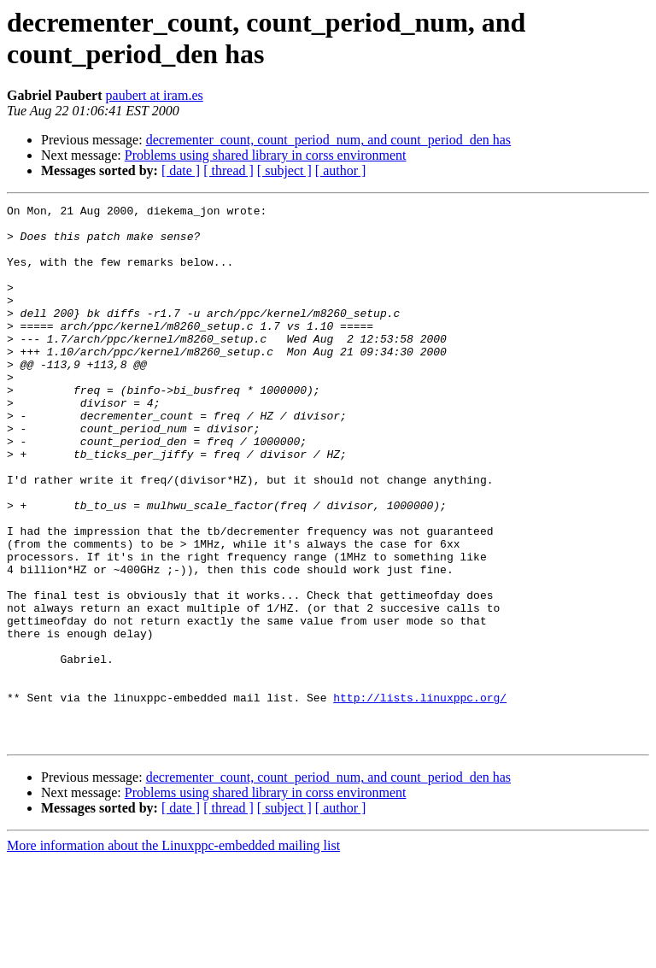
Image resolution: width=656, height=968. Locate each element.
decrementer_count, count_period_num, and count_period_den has (328, 139)
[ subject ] (284, 170)
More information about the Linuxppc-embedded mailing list (173, 953)
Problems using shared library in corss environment (266, 155)
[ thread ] (228, 170)
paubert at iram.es (154, 95)
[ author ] (340, 170)
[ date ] (180, 170)
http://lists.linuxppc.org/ (420, 797)
